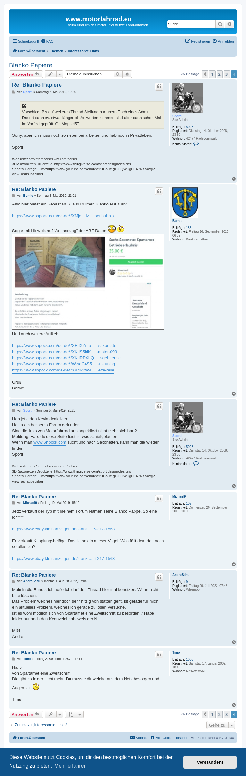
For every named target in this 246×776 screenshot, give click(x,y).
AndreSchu (180, 575)
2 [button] (219, 74)
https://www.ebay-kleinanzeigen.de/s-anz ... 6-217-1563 (63, 558)
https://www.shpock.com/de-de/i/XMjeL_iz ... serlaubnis (63, 216)
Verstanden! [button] (210, 762)
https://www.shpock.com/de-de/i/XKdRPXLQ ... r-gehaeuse (66, 357)
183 (189, 228)
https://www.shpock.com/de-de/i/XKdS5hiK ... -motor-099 (64, 351)
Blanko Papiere (31, 65)
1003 (189, 659)
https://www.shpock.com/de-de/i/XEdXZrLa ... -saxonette (64, 345)
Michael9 (179, 496)
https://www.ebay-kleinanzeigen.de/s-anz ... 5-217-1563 (63, 529)
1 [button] (212, 74)
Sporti (177, 116)
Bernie (177, 220)
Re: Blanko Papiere (37, 85)
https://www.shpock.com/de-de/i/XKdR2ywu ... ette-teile (63, 370)
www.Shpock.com (49, 442)
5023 (189, 127)
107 (189, 503)
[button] (205, 74)
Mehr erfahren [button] (70, 766)
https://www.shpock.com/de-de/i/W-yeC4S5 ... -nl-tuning (63, 364)
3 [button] (227, 74)
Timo (176, 652)
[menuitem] (47, 41)
